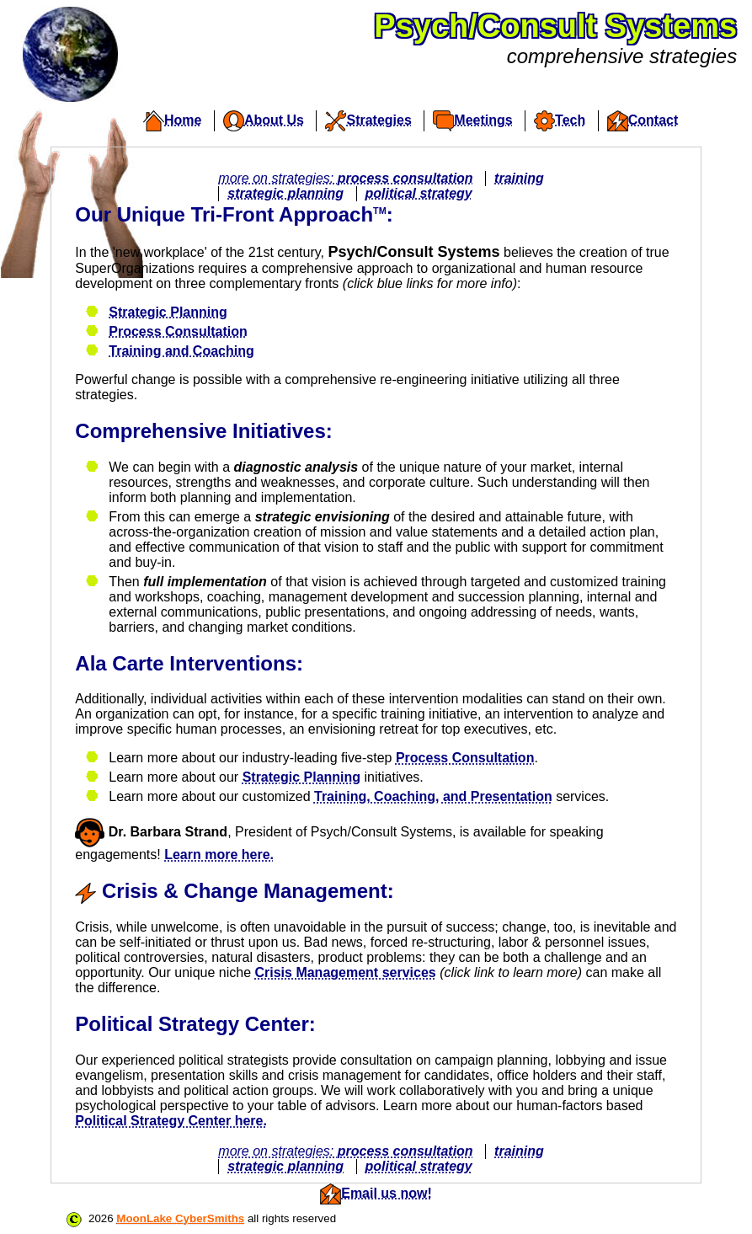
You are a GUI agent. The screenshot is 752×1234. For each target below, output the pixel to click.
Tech (559, 120)
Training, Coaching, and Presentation (433, 796)
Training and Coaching (181, 351)
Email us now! (386, 1193)
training (519, 178)
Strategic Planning (168, 312)
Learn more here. (219, 854)
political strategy (418, 193)
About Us (263, 120)
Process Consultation (178, 331)
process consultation (405, 178)
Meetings (472, 120)
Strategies (368, 120)
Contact (643, 120)
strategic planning (285, 193)
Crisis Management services (344, 972)
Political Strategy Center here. (171, 1121)
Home (172, 120)
